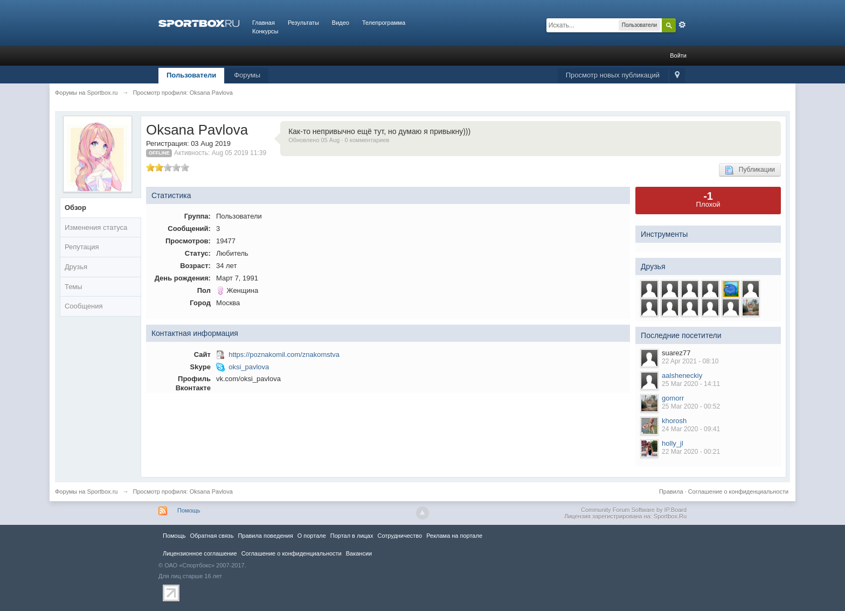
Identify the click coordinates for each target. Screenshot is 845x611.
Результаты (303, 22)
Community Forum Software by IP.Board (634, 510)
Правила (671, 491)
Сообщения (84, 306)
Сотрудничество (399, 535)
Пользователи (191, 75)
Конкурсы (265, 31)
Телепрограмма (383, 22)
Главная (263, 22)
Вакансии (359, 553)
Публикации (750, 170)
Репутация (82, 247)
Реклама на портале (454, 535)
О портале (311, 535)
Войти (678, 55)
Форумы (247, 75)
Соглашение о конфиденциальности (738, 491)
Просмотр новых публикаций (613, 75)
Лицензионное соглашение (200, 553)
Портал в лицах (351, 535)
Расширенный (682, 24)
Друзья (76, 267)
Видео (340, 22)
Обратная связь (211, 535)
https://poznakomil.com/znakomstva (284, 354)
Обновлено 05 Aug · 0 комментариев (338, 140)
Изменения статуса (96, 227)
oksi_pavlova (248, 367)
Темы (73, 287)
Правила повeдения (265, 535)
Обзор (75, 207)
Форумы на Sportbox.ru (86, 491)
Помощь (188, 510)
